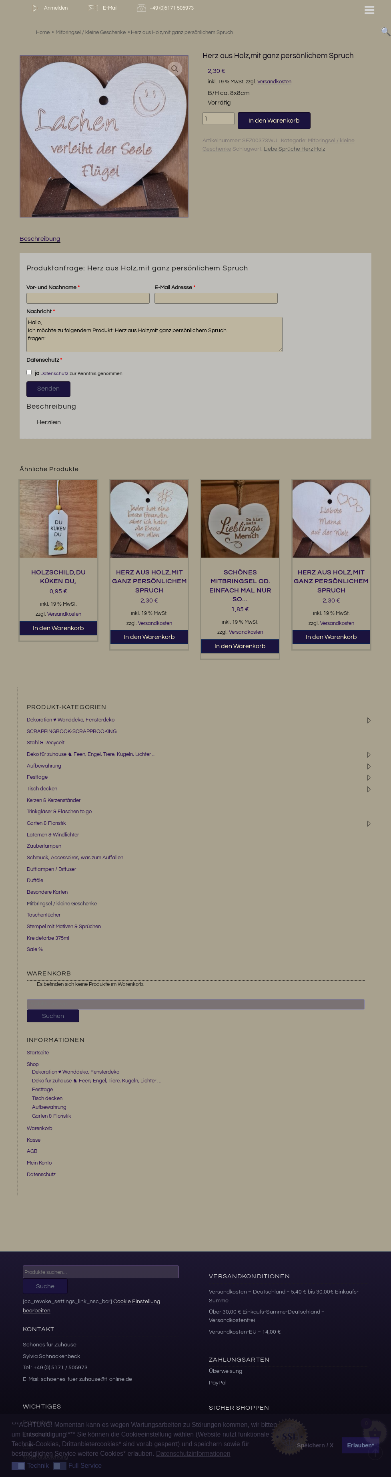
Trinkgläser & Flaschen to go (59, 811)
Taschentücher (43, 915)
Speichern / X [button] (315, 1445)
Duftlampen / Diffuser (51, 869)
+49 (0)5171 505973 (166, 8)
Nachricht (40, 311)
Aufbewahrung (44, 766)
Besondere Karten (47, 892)
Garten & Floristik (46, 823)
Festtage (37, 777)
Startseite (38, 1053)
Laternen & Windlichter (53, 835)
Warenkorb (39, 1128)
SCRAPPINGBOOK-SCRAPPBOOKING (71, 731)
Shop (33, 1064)
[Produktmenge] (219, 118)
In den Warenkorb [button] (58, 628)
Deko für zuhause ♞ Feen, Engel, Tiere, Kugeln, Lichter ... (91, 754)
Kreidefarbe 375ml (48, 938)
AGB (32, 1151)
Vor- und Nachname (53, 287)
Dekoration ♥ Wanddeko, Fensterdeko (70, 720)
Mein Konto (39, 1163)
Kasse (33, 1140)
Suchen (53, 1016)
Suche (45, 1286)
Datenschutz (44, 360)
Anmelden (48, 8)
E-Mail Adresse (174, 287)
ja (32, 373)
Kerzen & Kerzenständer (53, 800)
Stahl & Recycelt (45, 743)
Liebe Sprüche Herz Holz (294, 149)
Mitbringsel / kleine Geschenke (62, 904)
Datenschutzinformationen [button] (193, 1453)
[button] (175, 69)
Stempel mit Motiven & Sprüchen (64, 926)
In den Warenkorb (274, 120)
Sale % (35, 949)
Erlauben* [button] (360, 1445)
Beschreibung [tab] (40, 239)
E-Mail (102, 8)
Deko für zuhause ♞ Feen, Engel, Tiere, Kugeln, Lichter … (96, 1081)
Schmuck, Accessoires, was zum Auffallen (75, 857)
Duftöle (35, 880)
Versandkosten (274, 82)
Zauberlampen (44, 846)
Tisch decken (42, 789)
